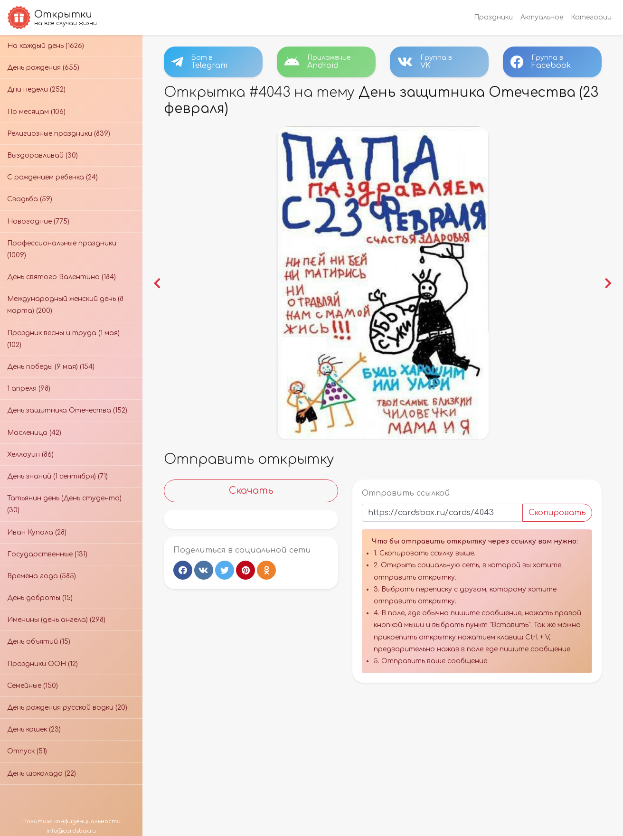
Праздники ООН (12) (42, 663)
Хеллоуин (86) (30, 454)
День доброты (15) (40, 597)
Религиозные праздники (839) (58, 133)
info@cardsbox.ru (71, 831)
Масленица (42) (34, 432)
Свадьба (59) (29, 199)
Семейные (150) (32, 685)
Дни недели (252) (36, 89)
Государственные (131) (47, 554)
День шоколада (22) (41, 773)
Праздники (493, 17)
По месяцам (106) (36, 111)
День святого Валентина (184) (61, 277)
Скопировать (556, 511)
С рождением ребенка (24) (52, 177)
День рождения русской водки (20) (67, 707)
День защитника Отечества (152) (67, 410)
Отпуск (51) (27, 751)
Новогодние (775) (38, 221)
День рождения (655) (43, 67)
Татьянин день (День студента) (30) (64, 504)
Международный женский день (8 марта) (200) (65, 304)
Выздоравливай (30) (42, 155)
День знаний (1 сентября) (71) (57, 476)
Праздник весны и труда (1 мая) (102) (63, 338)
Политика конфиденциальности (71, 821)
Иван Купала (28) (36, 532)
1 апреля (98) (28, 388)
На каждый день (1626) (45, 45)
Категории (591, 17)
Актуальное (541, 17)
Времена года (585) (41, 576)
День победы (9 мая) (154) (50, 366)
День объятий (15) (38, 641)
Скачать (251, 488)
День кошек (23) (34, 729)
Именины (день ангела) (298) (56, 619)
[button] (158, 282)
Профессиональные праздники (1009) (61, 249)
